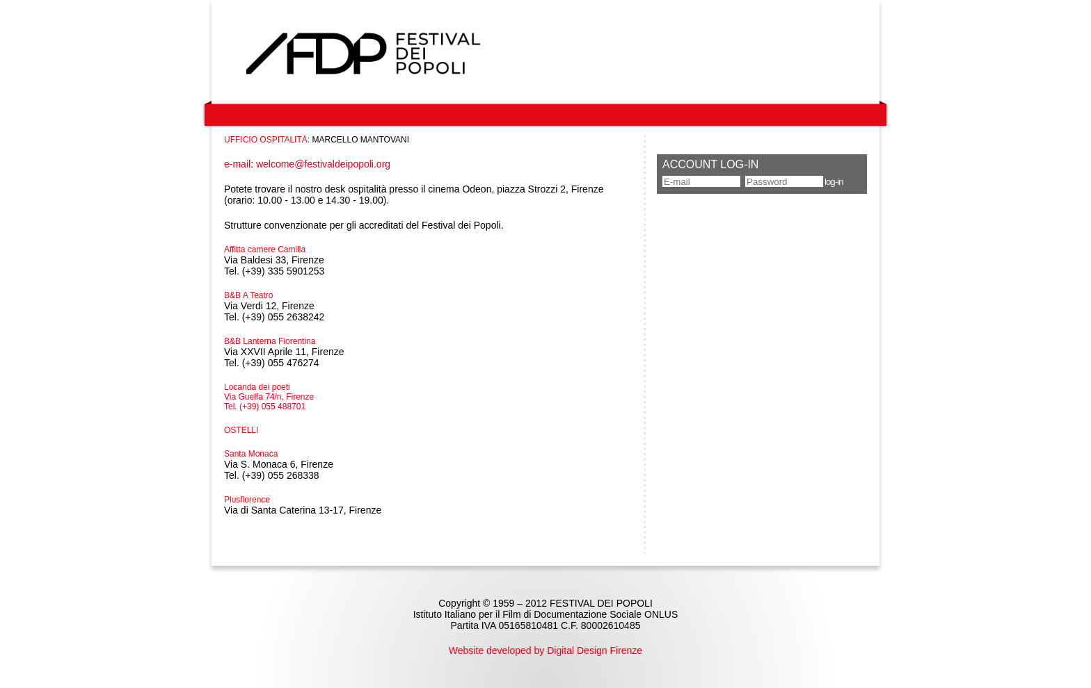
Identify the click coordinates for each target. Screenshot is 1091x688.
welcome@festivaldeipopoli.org (323, 164)
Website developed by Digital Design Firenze (545, 650)
